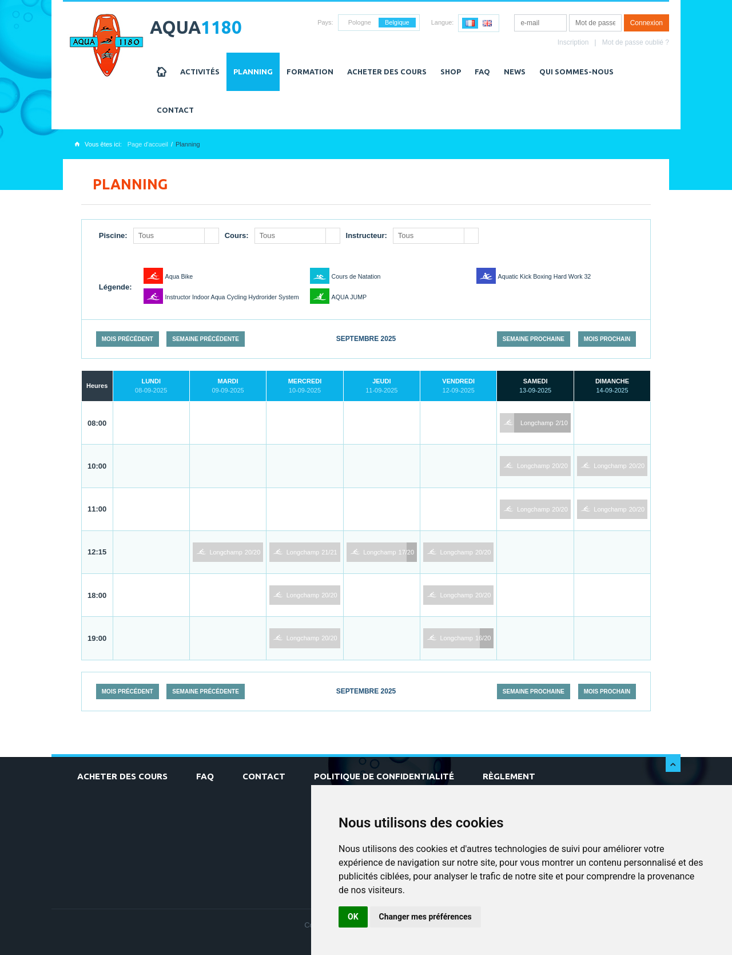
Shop (450, 72)
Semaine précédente (205, 339)
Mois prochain (607, 339)
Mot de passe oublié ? (635, 42)
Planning (253, 72)
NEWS (515, 72)
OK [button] (353, 916)
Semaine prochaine (533, 339)
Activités (200, 72)
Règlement (509, 776)
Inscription (573, 42)
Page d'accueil (148, 144)
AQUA (196, 27)
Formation (310, 72)
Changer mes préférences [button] (425, 916)
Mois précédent (127, 339)
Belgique (397, 22)
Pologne (359, 22)
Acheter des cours (387, 72)
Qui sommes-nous (576, 72)
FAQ (482, 72)
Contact (175, 110)
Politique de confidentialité (384, 776)
